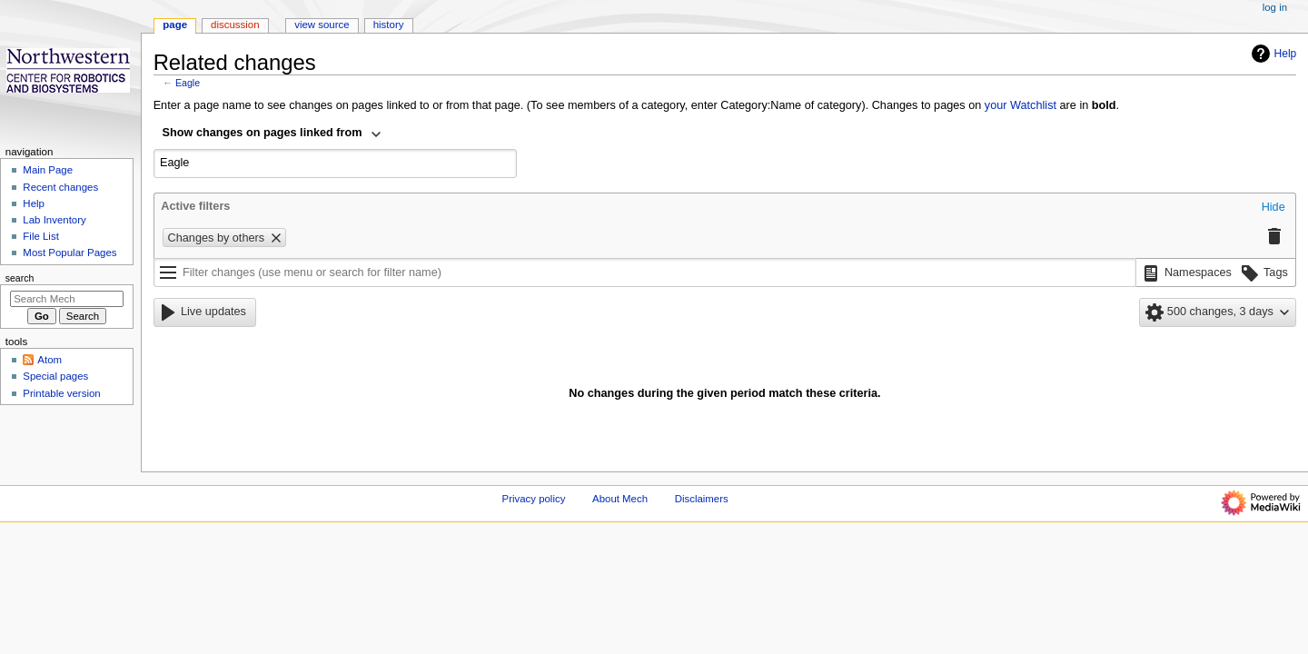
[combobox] (272, 134)
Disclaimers (701, 498)
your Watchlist (1020, 105)
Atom (49, 359)
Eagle (187, 82)
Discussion (235, 24)
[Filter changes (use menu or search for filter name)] (645, 272)
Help (1272, 54)
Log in (1275, 7)
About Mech (620, 498)
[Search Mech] (67, 299)
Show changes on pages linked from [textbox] (262, 132)
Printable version (61, 393)
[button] (1273, 208)
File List (40, 236)
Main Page (48, 169)
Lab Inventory (54, 219)
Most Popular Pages (69, 252)
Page (175, 24)
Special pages (55, 376)
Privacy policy (534, 498)
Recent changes (60, 187)
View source (321, 24)
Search (20, 277)
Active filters (195, 206)
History (388, 24)
